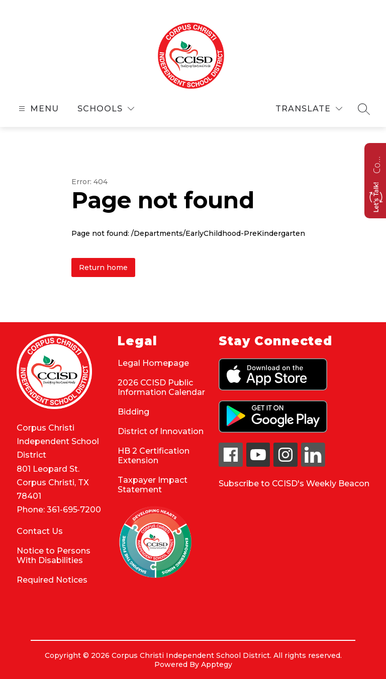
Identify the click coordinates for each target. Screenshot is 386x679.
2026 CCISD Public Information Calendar (161, 387)
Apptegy (216, 664)
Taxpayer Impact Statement (152, 484)
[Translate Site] (309, 108)
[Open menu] (37, 108)
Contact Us (40, 531)
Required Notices (52, 580)
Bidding (133, 412)
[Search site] (364, 109)
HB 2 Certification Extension (153, 455)
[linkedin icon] (313, 464)
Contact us (376, 164)
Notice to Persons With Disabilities (53, 555)
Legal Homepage (153, 363)
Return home (103, 267)
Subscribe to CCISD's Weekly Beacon (294, 483)
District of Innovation (161, 431)
